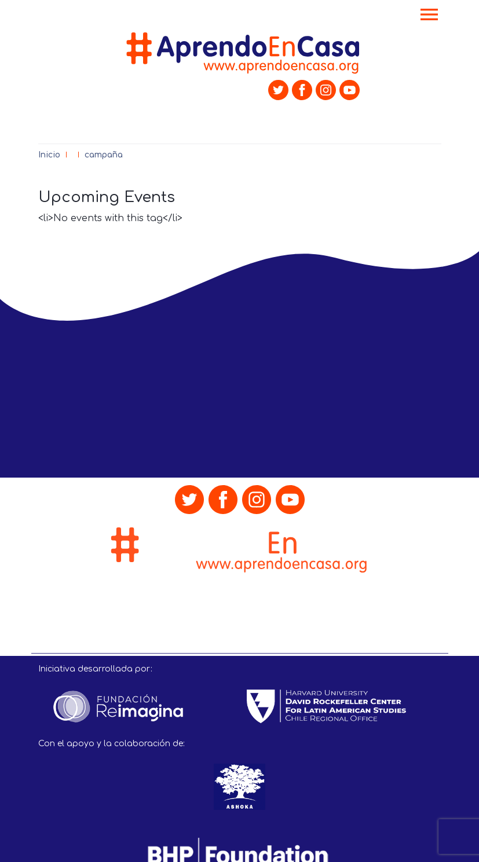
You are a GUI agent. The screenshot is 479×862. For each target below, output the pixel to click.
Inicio (49, 155)
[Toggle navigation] (429, 15)
